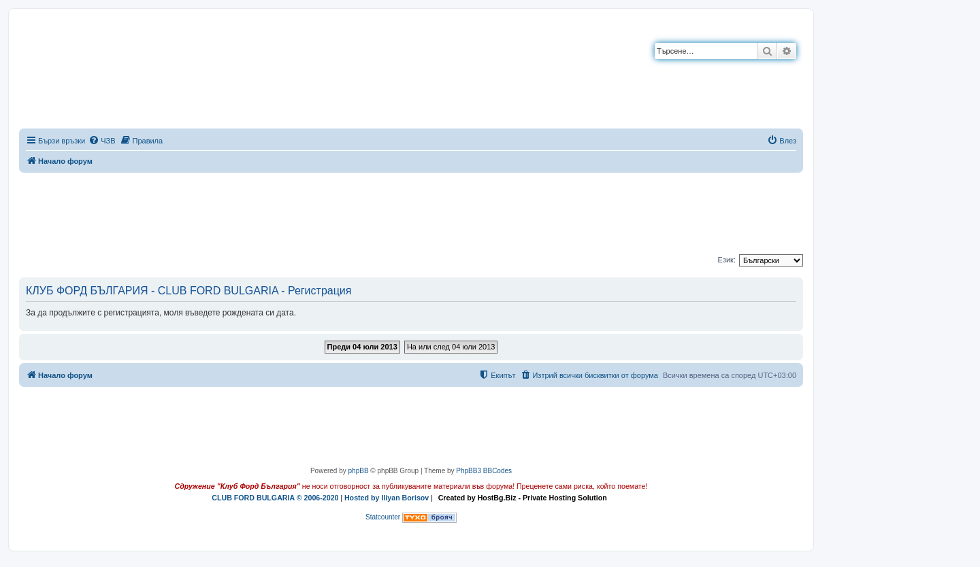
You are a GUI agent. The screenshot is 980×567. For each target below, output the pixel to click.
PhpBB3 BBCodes (484, 471)
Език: (727, 260)
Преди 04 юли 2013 (362, 347)
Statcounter (382, 517)
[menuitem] (101, 141)
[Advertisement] (411, 210)
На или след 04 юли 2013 (451, 347)
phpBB (358, 471)
